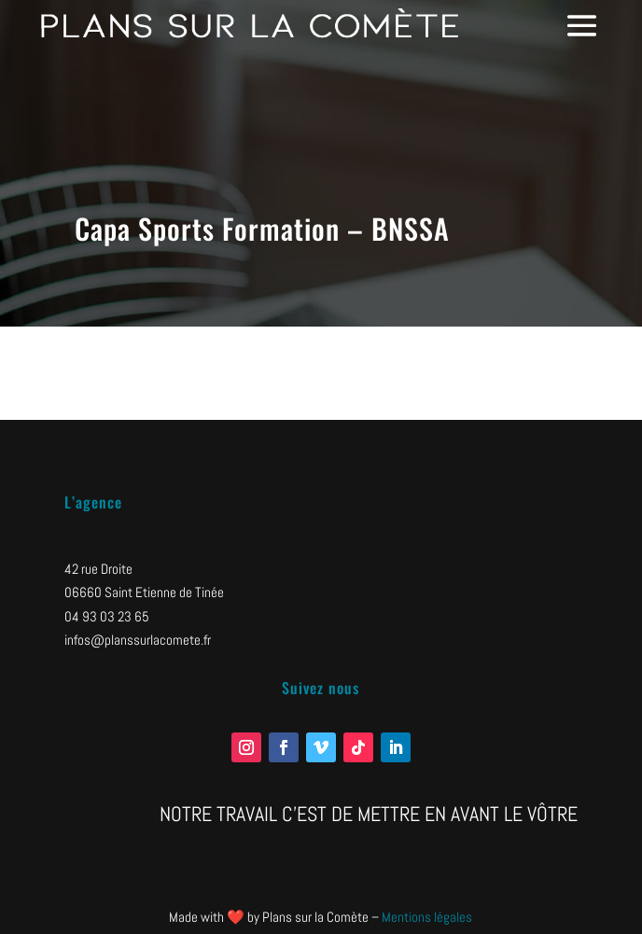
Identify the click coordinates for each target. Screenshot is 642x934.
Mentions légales (427, 917)
